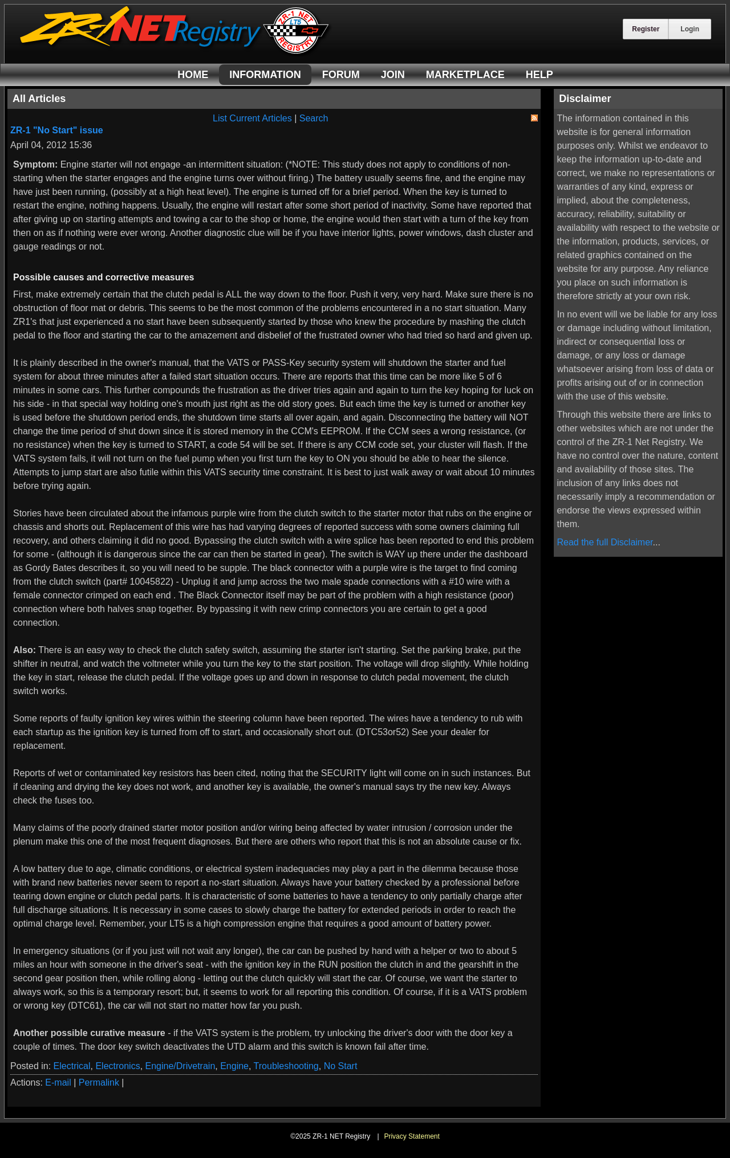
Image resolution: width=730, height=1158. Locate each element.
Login (689, 29)
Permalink (99, 1082)
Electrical (72, 1066)
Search (313, 118)
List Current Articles (252, 118)
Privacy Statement (411, 1136)
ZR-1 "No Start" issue (56, 130)
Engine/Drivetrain (180, 1066)
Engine (234, 1066)
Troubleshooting (286, 1066)
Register (645, 29)
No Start (341, 1066)
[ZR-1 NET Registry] (175, 53)
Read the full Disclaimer (604, 542)
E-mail (58, 1082)
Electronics (117, 1066)
